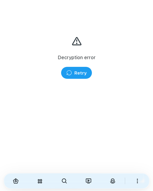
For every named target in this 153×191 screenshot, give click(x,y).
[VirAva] (113, 181)
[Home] (16, 181)
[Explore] (40, 181)
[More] (137, 181)
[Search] (64, 181)
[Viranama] (88, 181)
